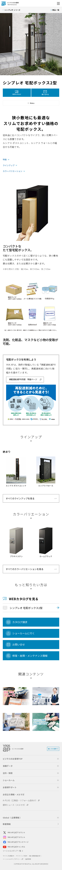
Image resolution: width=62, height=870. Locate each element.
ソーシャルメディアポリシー (13, 859)
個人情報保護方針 (34, 856)
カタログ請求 (19, 622)
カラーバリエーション (12, 171)
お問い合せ (18, 644)
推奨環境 (28, 859)
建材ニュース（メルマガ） (14, 804)
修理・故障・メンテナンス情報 (29, 655)
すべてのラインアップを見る (20, 498)
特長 (5, 159)
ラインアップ (9, 165)
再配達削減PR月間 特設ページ (23, 379)
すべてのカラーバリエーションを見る (24, 569)
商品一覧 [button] (55, 10)
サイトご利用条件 (8, 856)
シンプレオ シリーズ (12, 10)
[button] (31, 103)
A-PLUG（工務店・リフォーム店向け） (20, 800)
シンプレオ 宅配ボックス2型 (26, 608)
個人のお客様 (52, 749)
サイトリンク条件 (21, 856)
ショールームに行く (23, 633)
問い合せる (45, 94)
